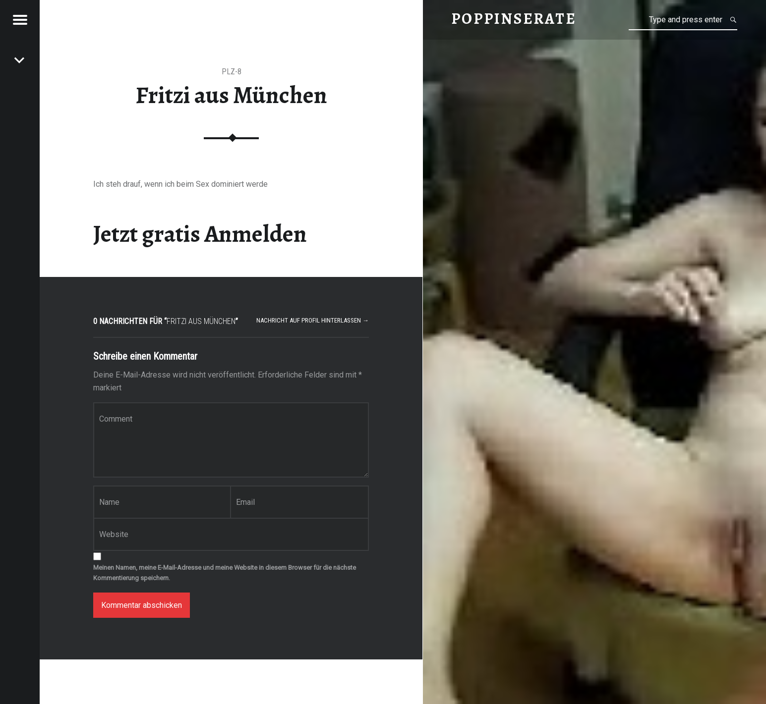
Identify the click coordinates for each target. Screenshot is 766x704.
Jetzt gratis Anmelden (200, 233)
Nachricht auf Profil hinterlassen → (312, 320)
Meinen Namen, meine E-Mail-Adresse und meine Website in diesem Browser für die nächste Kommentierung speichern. (224, 573)
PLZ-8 (231, 71)
